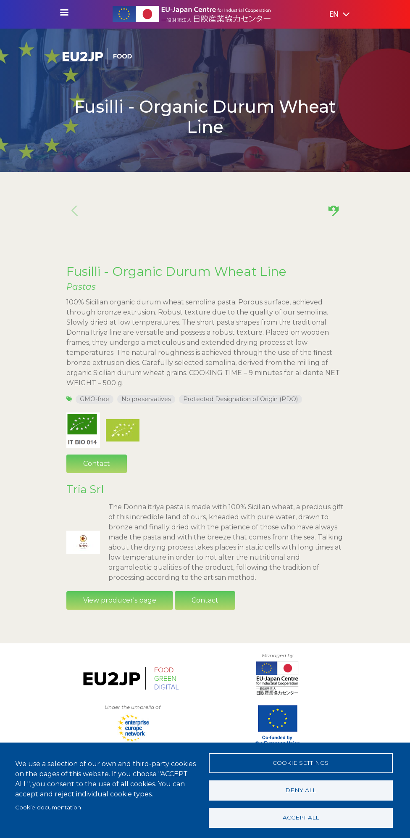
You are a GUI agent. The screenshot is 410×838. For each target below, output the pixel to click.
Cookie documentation (48, 807)
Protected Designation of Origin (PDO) (240, 399)
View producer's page (119, 600)
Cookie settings (301, 762)
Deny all (300, 790)
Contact (96, 464)
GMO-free (94, 399)
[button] (333, 14)
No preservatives (146, 399)
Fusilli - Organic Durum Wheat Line (176, 271)
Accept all (301, 817)
